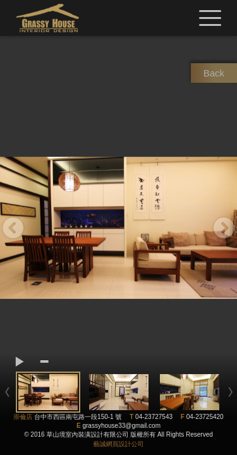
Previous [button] (13, 228)
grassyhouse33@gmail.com (121, 425)
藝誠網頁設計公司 (119, 443)
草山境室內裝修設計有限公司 (47, 18)
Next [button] (224, 228)
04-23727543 (154, 416)
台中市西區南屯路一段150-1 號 (77, 416)
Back (214, 73)
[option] (118, 228)
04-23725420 (205, 416)
